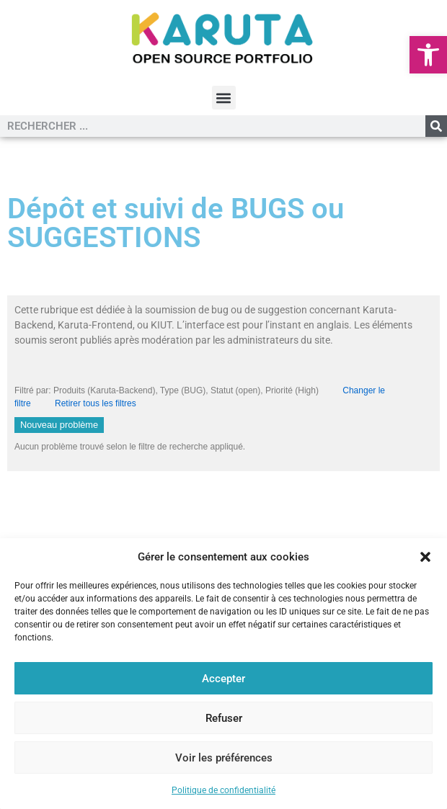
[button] (428, 54)
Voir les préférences (224, 757)
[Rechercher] (436, 126)
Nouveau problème (59, 424)
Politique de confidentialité (223, 790)
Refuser (223, 718)
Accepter (223, 678)
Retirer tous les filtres (95, 403)
